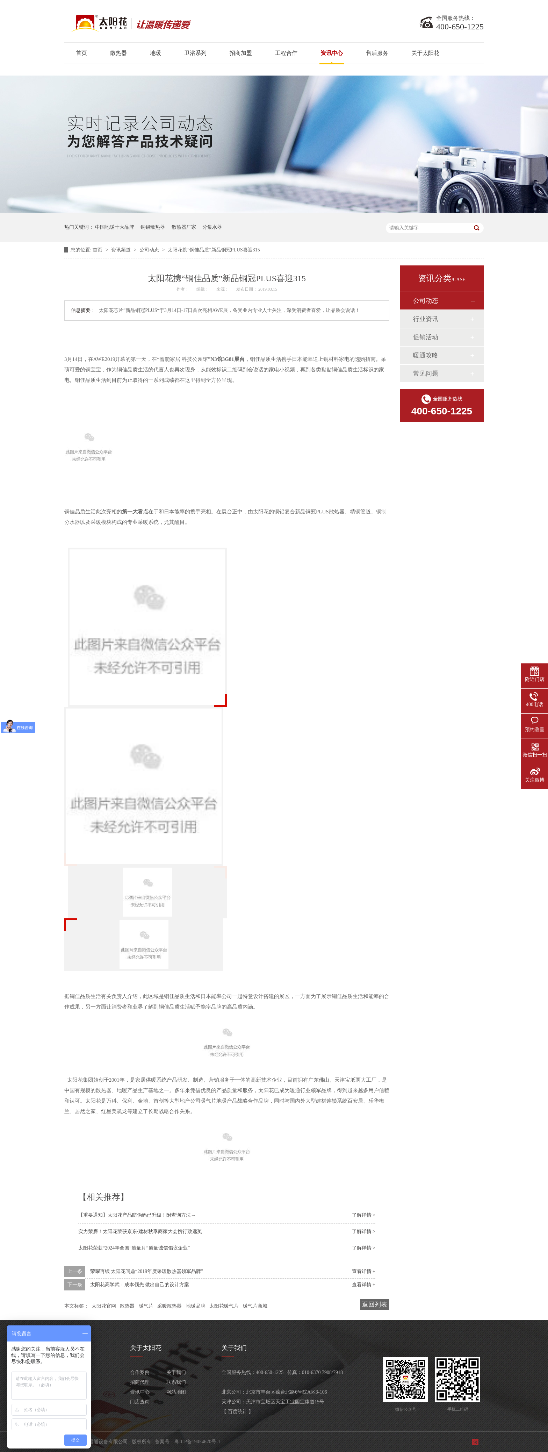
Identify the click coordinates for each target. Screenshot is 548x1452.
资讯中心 (331, 53)
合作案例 (140, 1372)
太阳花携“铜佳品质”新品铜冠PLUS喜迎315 (214, 249)
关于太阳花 (425, 53)
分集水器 (212, 227)
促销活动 (425, 337)
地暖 (155, 53)
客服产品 (74, 1401)
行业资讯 (425, 318)
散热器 (118, 53)
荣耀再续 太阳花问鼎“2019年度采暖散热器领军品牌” (146, 1271)
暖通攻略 (425, 355)
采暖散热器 (169, 1306)
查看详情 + (363, 1271)
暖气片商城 (255, 1306)
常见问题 (425, 373)
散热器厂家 (184, 227)
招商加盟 (241, 53)
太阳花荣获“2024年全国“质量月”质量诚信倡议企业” (134, 1248)
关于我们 (176, 1372)
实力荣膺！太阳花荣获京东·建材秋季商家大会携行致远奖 (140, 1231)
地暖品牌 (196, 1306)
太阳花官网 (104, 1306)
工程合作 (286, 53)
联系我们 (176, 1382)
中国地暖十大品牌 (114, 227)
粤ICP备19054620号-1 (197, 1441)
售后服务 (377, 53)
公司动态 (149, 249)
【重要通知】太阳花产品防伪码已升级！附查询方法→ (137, 1215)
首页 (81, 53)
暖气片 (146, 1306)
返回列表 (374, 1304)
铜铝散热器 (152, 227)
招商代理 (140, 1382)
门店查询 (140, 1401)
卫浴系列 (195, 53)
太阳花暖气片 (224, 1306)
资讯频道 (121, 249)
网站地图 (176, 1392)
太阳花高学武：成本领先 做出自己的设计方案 (139, 1284)
